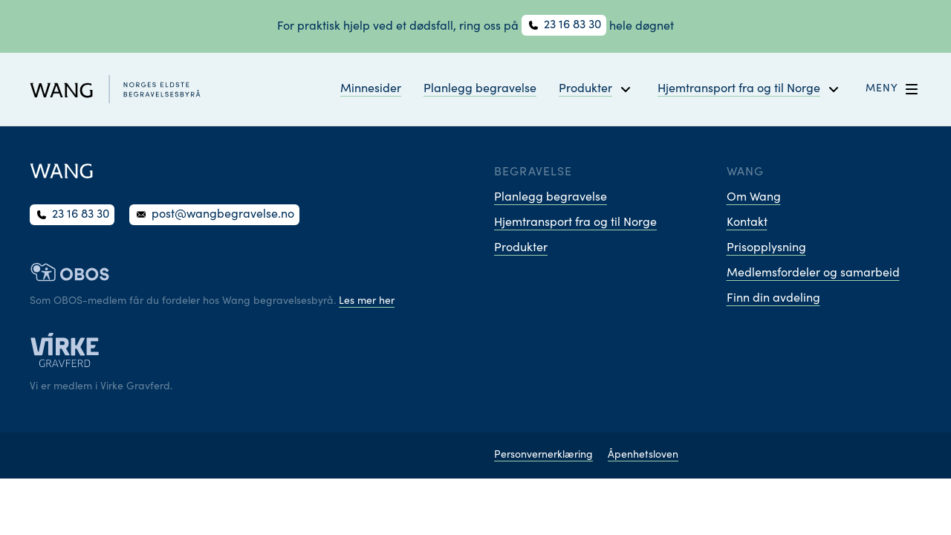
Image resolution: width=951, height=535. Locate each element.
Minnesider (370, 89)
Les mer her (367, 301)
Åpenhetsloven (643, 455)
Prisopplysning (766, 248)
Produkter (521, 248)
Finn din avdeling (773, 299)
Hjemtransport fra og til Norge (575, 223)
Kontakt (747, 223)
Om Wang (754, 198)
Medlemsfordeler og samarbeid (813, 273)
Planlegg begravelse (479, 89)
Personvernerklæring (543, 455)
